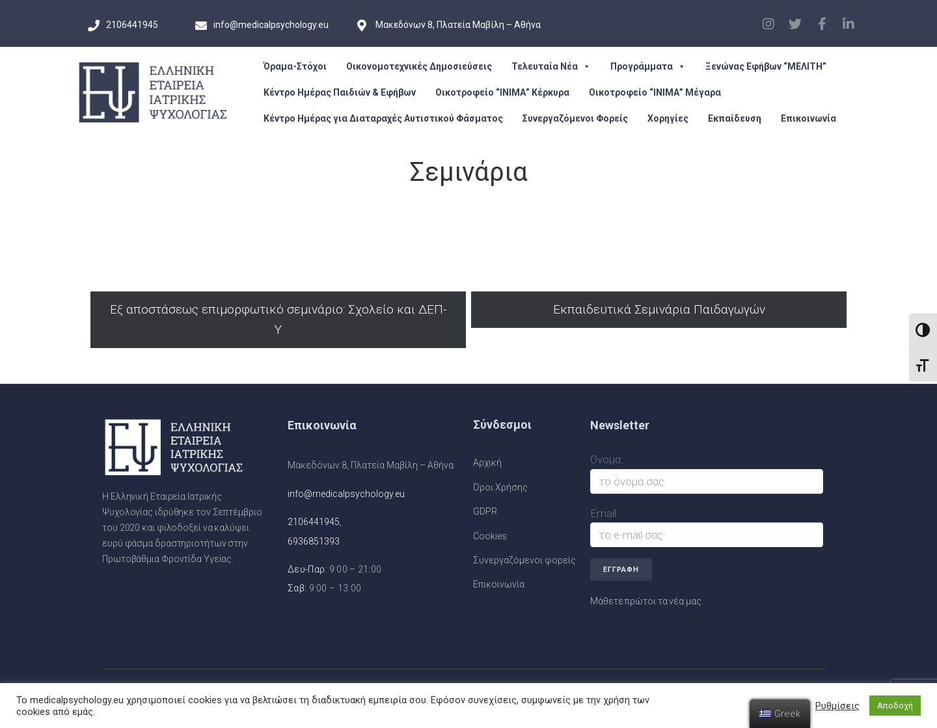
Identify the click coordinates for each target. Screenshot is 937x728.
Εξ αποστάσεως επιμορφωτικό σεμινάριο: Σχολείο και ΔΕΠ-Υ (278, 319)
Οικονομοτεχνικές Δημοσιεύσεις (419, 66)
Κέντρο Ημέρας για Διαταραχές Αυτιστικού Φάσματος (383, 118)
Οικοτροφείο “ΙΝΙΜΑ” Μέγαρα (655, 92)
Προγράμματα (648, 66)
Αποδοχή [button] (895, 705)
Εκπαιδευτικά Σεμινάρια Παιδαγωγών (659, 309)
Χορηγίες (667, 118)
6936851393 (314, 541)
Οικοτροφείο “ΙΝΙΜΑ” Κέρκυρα (502, 92)
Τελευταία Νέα (551, 66)
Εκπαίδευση (734, 118)
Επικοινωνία (808, 118)
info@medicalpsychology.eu (346, 494)
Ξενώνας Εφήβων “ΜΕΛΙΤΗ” (765, 66)
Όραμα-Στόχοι (295, 66)
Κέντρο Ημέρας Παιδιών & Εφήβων (340, 92)
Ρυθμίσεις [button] (837, 706)
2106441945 (314, 522)
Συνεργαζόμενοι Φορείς (575, 118)
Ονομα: (606, 459)
